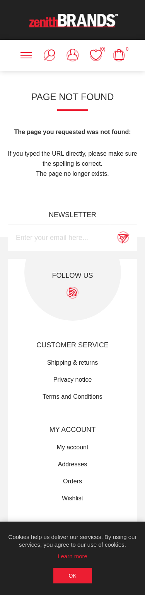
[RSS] (72, 292)
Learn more (72, 556)
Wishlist (72, 498)
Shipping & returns (72, 362)
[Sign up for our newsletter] (59, 237)
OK (72, 576)
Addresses (72, 464)
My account (73, 447)
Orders (72, 481)
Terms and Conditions (72, 396)
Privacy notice (72, 379)
